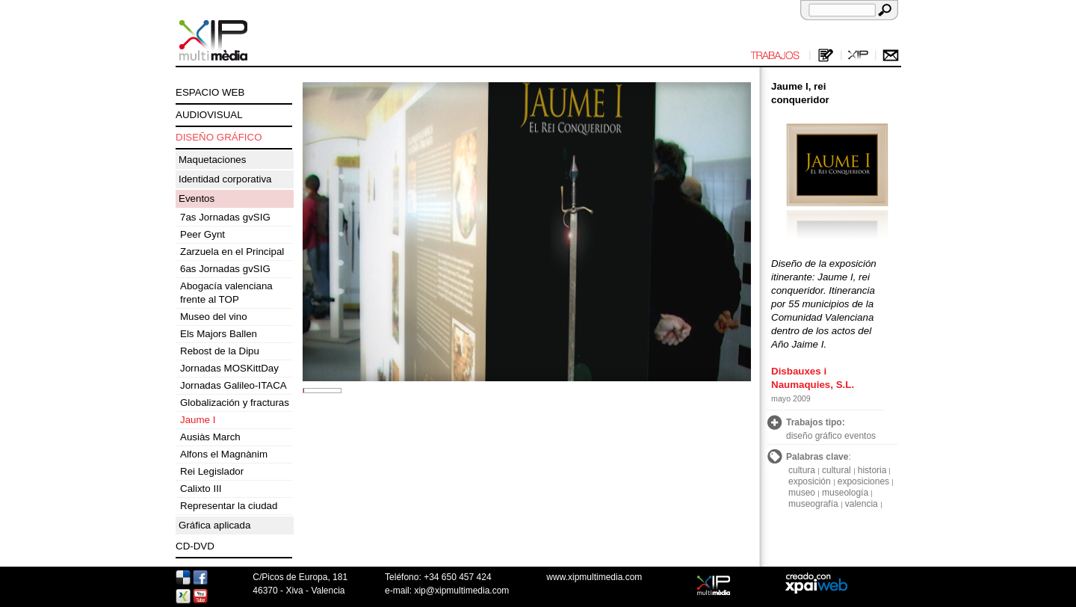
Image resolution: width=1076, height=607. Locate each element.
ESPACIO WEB (210, 92)
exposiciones (863, 481)
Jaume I (197, 419)
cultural (836, 470)
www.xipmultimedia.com (594, 577)
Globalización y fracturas (234, 402)
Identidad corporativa (225, 179)
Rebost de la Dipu (219, 351)
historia (872, 470)
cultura (801, 470)
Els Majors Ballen (218, 333)
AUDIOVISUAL (209, 114)
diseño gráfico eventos (831, 436)
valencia (861, 504)
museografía (813, 504)
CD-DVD (195, 546)
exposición (809, 481)
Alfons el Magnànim (224, 454)
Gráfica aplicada (214, 525)
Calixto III (201, 488)
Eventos (196, 198)
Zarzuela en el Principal (232, 251)
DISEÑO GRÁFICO (219, 137)
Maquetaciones (212, 159)
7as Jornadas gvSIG (225, 217)
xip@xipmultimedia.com (461, 590)
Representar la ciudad (228, 505)
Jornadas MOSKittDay (229, 368)
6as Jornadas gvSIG (225, 268)
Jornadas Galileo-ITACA (233, 385)
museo (801, 492)
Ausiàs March (210, 437)
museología (845, 492)
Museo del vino (213, 316)
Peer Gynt (202, 234)
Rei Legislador (212, 471)
